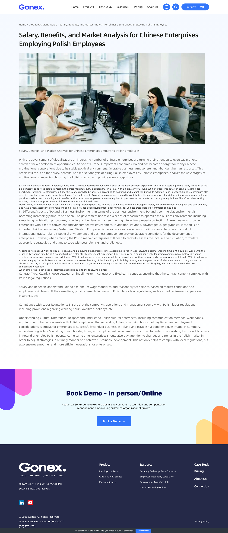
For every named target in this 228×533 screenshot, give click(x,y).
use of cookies (126, 530)
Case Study (105, 7)
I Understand (143, 531)
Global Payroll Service (110, 476)
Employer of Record (109, 471)
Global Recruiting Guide (43, 24)
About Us (152, 7)
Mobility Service (107, 482)
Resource (122, 7)
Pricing (138, 7)
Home (75, 7)
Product (87, 7)
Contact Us (201, 486)
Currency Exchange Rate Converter (158, 471)
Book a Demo (112, 421)
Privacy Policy (202, 521)
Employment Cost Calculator (155, 482)
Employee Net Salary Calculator (157, 476)
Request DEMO (195, 7)
